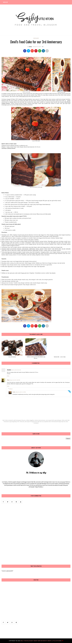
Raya (8, 380)
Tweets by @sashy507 (7, 571)
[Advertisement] (13, 534)
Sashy (30, 46)
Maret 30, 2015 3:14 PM (21, 392)
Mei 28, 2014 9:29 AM (16, 369)
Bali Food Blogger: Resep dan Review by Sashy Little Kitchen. (41, 640)
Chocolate (36, 38)
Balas (8, 375)
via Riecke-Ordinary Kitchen (8, 148)
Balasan (10, 388)
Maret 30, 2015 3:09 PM (15, 380)
